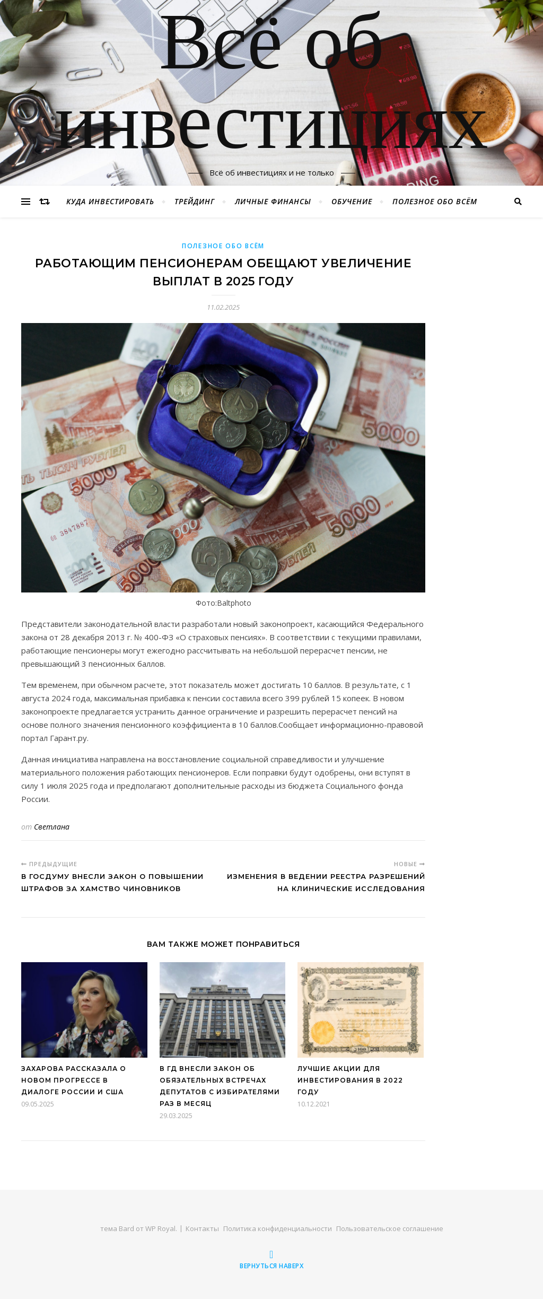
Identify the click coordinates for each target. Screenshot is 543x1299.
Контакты (202, 1228)
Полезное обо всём (434, 201)
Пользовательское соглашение (389, 1228)
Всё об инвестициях (271, 86)
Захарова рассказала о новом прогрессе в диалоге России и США (73, 1080)
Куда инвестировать (110, 201)
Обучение (351, 201)
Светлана (51, 827)
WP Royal (160, 1228)
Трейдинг (194, 201)
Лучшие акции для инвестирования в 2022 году (350, 1080)
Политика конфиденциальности (277, 1228)
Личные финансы (273, 201)
